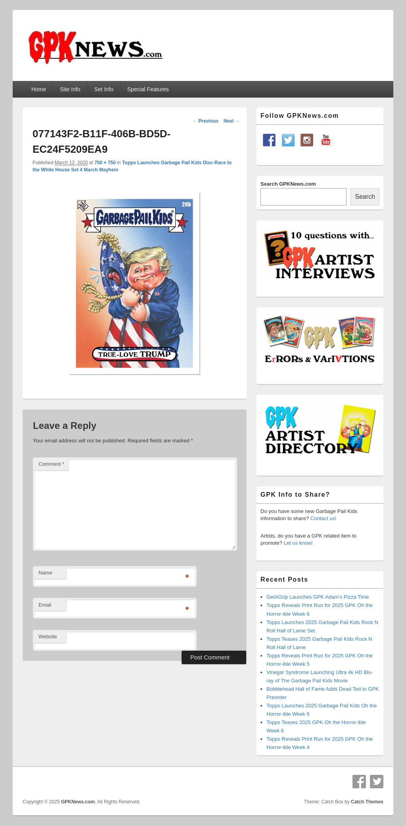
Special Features (148, 89)
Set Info (103, 89)
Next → (232, 121)
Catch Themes (367, 802)
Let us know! (298, 543)
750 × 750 (105, 162)
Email (45, 605)
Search (365, 196)
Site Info (70, 89)
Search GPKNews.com (288, 184)
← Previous (205, 121)
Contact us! (323, 518)
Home (38, 89)
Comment (51, 464)
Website (47, 637)
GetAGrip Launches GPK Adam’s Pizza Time (317, 597)
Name (45, 573)
